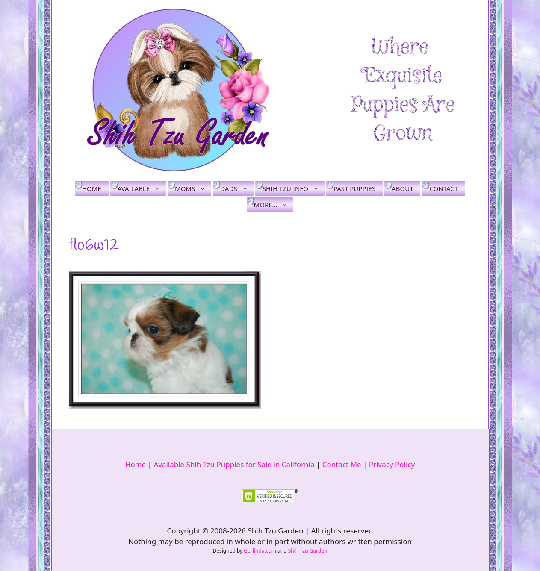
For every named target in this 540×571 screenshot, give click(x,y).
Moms (193, 188)
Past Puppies (354, 188)
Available (142, 188)
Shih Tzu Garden (308, 550)
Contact (443, 188)
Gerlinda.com (260, 550)
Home (91, 188)
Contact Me (341, 464)
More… (274, 204)
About (402, 188)
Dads (236, 188)
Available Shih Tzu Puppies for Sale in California (233, 464)
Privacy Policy (392, 464)
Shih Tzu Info (294, 188)
